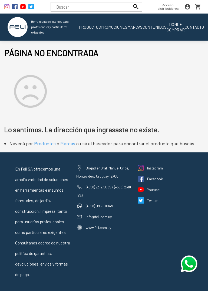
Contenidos (155, 27)
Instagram (155, 168)
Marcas (135, 27)
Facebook (155, 178)
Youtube (153, 189)
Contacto (194, 27)
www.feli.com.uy (98, 227)
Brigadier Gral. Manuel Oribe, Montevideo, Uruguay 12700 (102, 172)
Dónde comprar (176, 27)
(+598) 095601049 (99, 206)
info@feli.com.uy (99, 216)
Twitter (152, 200)
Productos (90, 27)
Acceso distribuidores (168, 6)
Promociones (114, 27)
